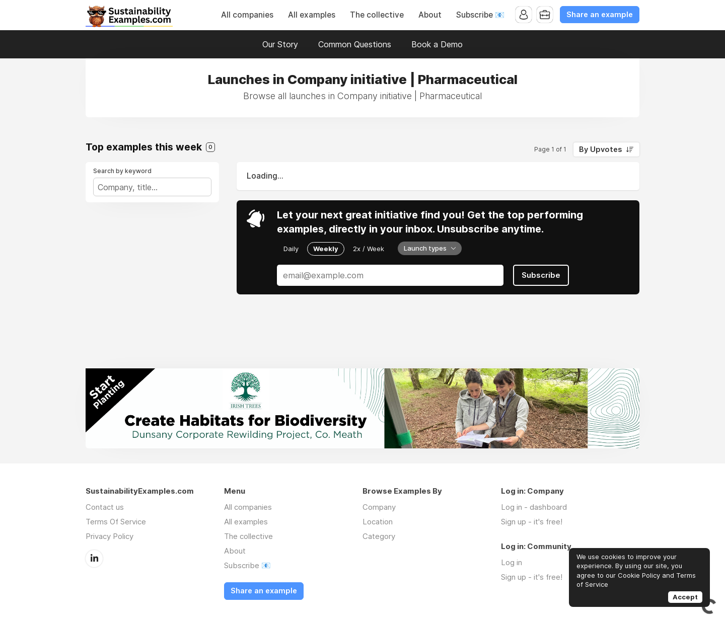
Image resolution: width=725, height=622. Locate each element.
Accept (685, 597)
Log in (511, 562)
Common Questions (354, 44)
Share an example (599, 14)
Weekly (325, 249)
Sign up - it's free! (531, 521)
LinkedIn (94, 558)
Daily (291, 249)
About (430, 15)
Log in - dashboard (534, 507)
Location (377, 521)
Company (379, 507)
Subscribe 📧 (480, 15)
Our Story (280, 44)
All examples (311, 15)
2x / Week (368, 249)
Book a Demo (437, 44)
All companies (247, 15)
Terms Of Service (116, 521)
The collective (377, 15)
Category (378, 536)
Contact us (105, 507)
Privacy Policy (109, 536)
